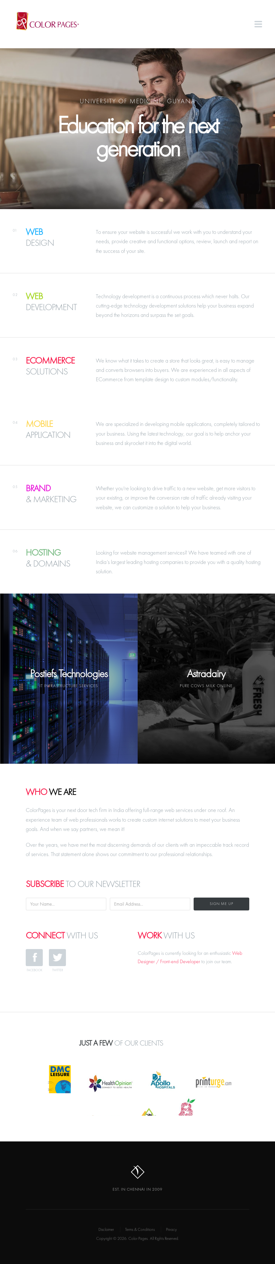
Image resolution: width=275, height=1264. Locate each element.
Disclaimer (106, 1229)
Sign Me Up (221, 903)
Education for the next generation (137, 136)
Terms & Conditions (140, 1229)
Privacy (171, 1229)
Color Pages (52, 21)
